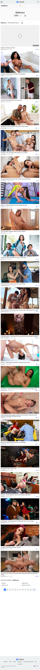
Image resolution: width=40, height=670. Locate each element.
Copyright (20, 661)
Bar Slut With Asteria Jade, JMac (9, 468)
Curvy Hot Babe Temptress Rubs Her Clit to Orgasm (13, 231)
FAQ (35, 661)
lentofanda (3, 49)
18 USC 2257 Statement (28, 661)
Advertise (5, 661)
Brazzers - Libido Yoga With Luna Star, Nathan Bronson (14, 205)
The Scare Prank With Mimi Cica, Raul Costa (11, 100)
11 (30, 589)
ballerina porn (25, 583)
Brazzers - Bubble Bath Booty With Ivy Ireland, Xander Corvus (15, 362)
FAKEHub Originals (5, 337)
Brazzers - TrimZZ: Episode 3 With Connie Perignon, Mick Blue (15, 494)
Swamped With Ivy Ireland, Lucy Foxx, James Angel (13, 283)
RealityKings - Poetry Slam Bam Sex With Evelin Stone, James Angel (17, 521)
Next (34, 589)
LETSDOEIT (4, 154)
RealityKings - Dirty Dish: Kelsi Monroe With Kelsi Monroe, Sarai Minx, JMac (19, 388)
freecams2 (3, 233)
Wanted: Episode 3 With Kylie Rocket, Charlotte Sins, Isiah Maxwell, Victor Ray (19, 310)
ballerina (4, 583)
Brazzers (3, 75)
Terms (10, 661)
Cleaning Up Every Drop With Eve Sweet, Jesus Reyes (13, 257)
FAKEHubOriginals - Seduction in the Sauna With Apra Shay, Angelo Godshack (19, 336)
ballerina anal (5, 585)
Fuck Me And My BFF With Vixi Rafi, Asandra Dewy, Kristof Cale (16, 179)
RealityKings (4, 128)
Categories (4, 5)
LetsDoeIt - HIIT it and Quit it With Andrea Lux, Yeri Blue (14, 152)
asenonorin (3, 576)
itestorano (3, 417)
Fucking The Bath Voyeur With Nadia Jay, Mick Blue (13, 74)
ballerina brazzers (26, 585)
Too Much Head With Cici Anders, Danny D (11, 547)
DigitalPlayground (5, 285)
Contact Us (20, 664)
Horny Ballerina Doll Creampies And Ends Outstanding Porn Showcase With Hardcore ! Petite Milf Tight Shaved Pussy (19, 415)
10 (28, 589)
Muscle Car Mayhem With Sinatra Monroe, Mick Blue (13, 442)
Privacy (14, 661)
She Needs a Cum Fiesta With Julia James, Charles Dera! (14, 126)
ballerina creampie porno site (8, 47)
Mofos (3, 101)
